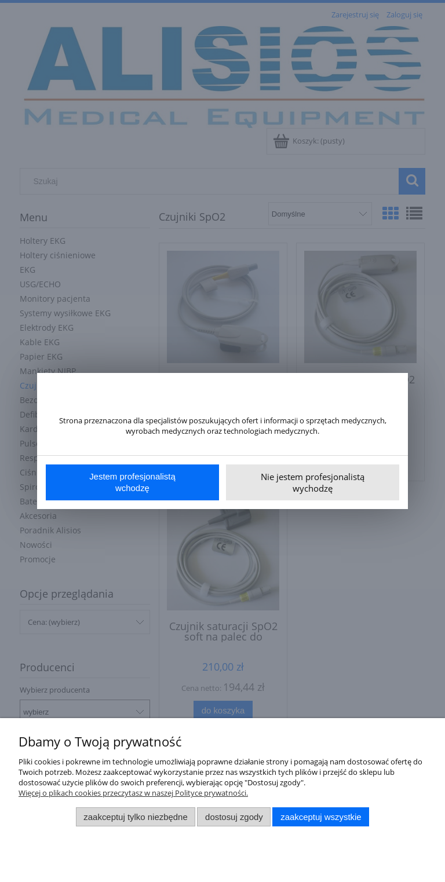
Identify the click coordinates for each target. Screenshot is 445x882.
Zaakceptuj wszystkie (320, 817)
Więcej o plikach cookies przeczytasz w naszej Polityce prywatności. (133, 793)
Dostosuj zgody (234, 817)
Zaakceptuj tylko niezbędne (135, 817)
